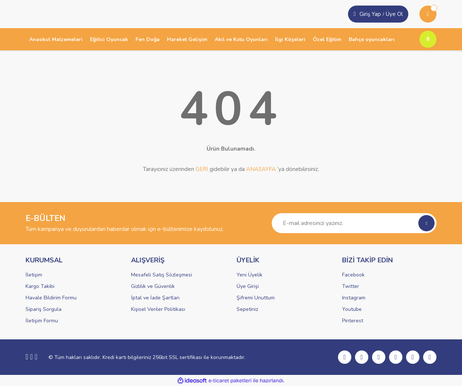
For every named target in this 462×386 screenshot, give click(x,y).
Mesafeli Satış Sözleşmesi (161, 274)
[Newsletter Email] (354, 223)
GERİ (201, 169)
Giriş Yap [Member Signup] (370, 14)
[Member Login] (355, 14)
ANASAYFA (261, 169)
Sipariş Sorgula (43, 309)
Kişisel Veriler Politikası (158, 309)
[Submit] (426, 223)
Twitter (350, 286)
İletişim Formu (42, 320)
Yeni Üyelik (249, 274)
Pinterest (352, 320)
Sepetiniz (247, 309)
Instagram (353, 297)
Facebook (353, 274)
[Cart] (427, 14)
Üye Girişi (248, 286)
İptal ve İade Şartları (155, 297)
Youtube (352, 309)
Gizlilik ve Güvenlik (153, 286)
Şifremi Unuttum (256, 297)
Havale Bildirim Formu (51, 297)
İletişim (34, 274)
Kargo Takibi (40, 286)
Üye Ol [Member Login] (394, 14)
